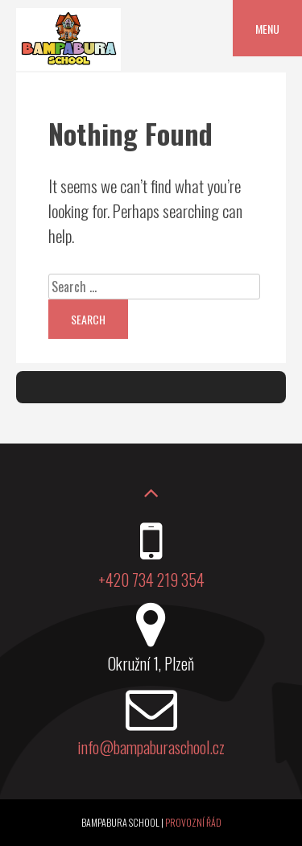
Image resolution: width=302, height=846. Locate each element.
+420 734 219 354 (151, 579)
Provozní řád (193, 822)
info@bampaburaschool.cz (151, 747)
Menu (267, 28)
